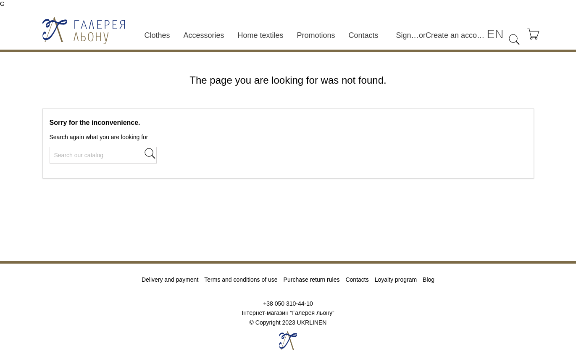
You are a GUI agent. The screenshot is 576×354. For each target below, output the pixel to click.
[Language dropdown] (495, 34)
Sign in (407, 35)
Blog (428, 279)
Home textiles (260, 35)
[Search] (103, 155)
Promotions (316, 35)
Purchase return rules (312, 279)
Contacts (364, 35)
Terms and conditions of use (240, 279)
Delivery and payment (170, 279)
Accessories (203, 35)
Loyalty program (396, 279)
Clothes (157, 35)
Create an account (456, 35)
